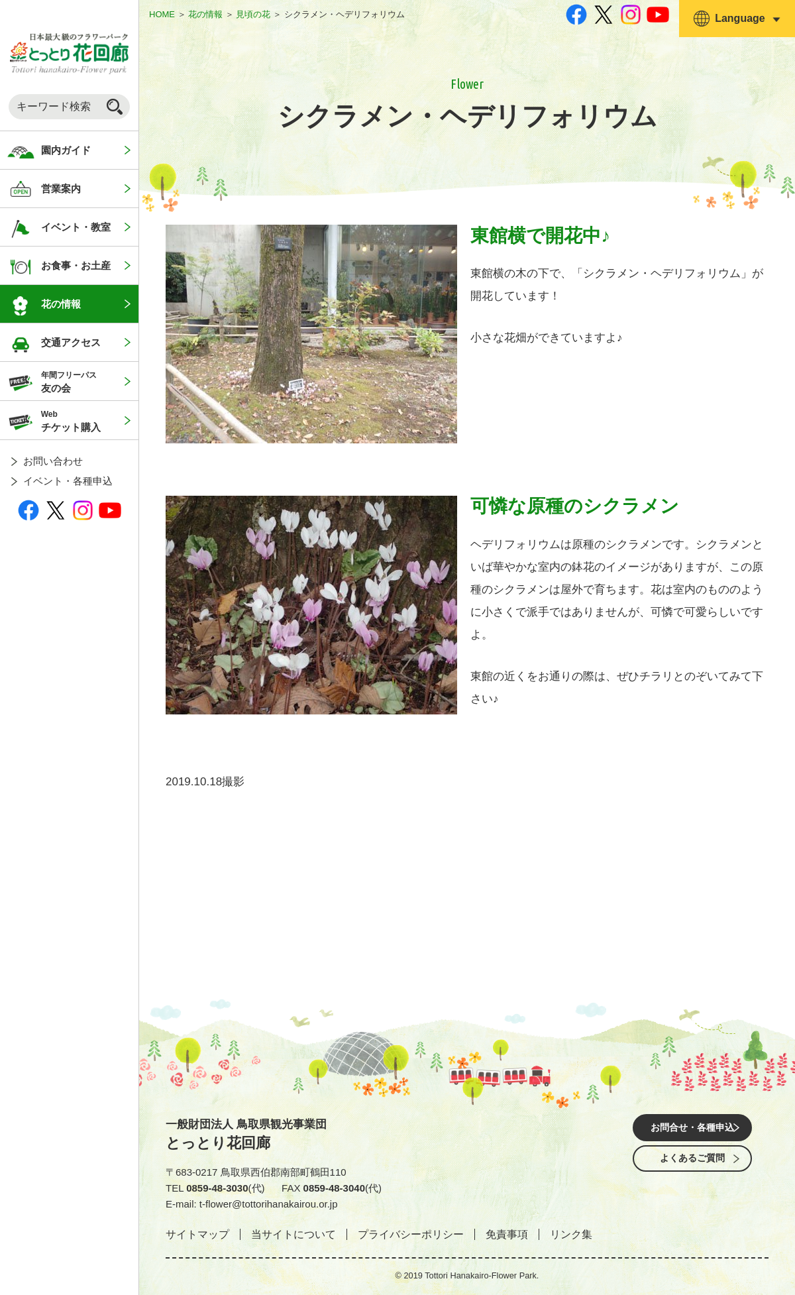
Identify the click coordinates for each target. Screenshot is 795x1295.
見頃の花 (253, 14)
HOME (162, 14)
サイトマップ (197, 1234)
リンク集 (571, 1234)
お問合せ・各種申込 (692, 1129)
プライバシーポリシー (411, 1234)
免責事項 (507, 1234)
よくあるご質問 (692, 1166)
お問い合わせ (53, 461)
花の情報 (205, 14)
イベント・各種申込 (68, 480)
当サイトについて (293, 1234)
